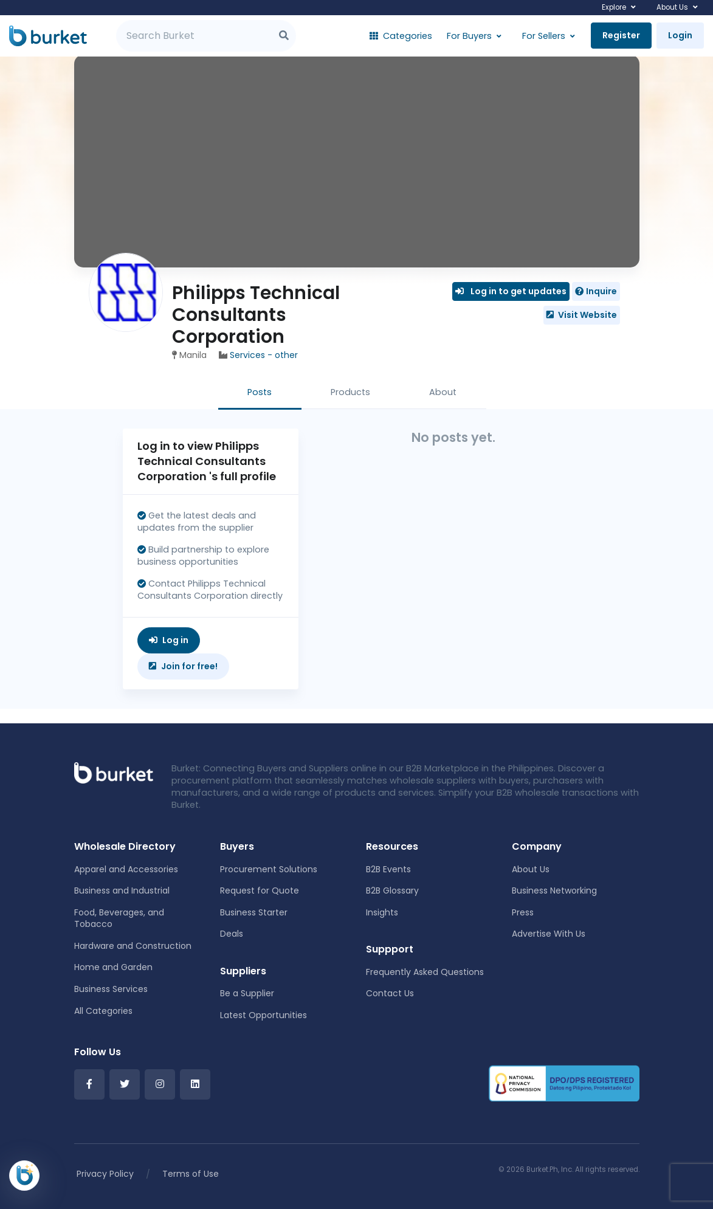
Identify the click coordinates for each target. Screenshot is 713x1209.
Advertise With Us (548, 934)
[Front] (113, 772)
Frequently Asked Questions (425, 972)
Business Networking (554, 890)
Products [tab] (350, 392)
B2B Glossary (392, 890)
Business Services (111, 989)
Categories (401, 36)
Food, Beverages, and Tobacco (119, 918)
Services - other (264, 355)
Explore (614, 7)
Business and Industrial (122, 890)
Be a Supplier (247, 993)
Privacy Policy (105, 1174)
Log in (168, 640)
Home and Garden (113, 967)
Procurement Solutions (268, 869)
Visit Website (581, 315)
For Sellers (543, 36)
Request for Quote (259, 890)
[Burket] (48, 35)
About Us (672, 7)
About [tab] (442, 392)
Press (523, 912)
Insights (382, 912)
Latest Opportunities (263, 1015)
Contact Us (390, 993)
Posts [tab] (259, 392)
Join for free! (183, 666)
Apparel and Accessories (126, 869)
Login (680, 35)
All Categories (103, 1011)
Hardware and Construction (132, 946)
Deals (231, 934)
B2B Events (388, 869)
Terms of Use (190, 1174)
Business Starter (254, 912)
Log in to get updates (511, 291)
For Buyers (469, 36)
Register (621, 35)
